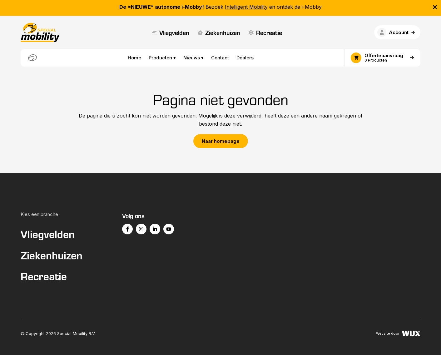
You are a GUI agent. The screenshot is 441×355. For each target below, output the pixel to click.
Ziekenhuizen (219, 32)
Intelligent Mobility (246, 7)
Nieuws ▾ (193, 58)
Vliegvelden (170, 32)
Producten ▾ (162, 58)
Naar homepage (221, 141)
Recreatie (265, 32)
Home (134, 58)
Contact (220, 58)
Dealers (245, 58)
